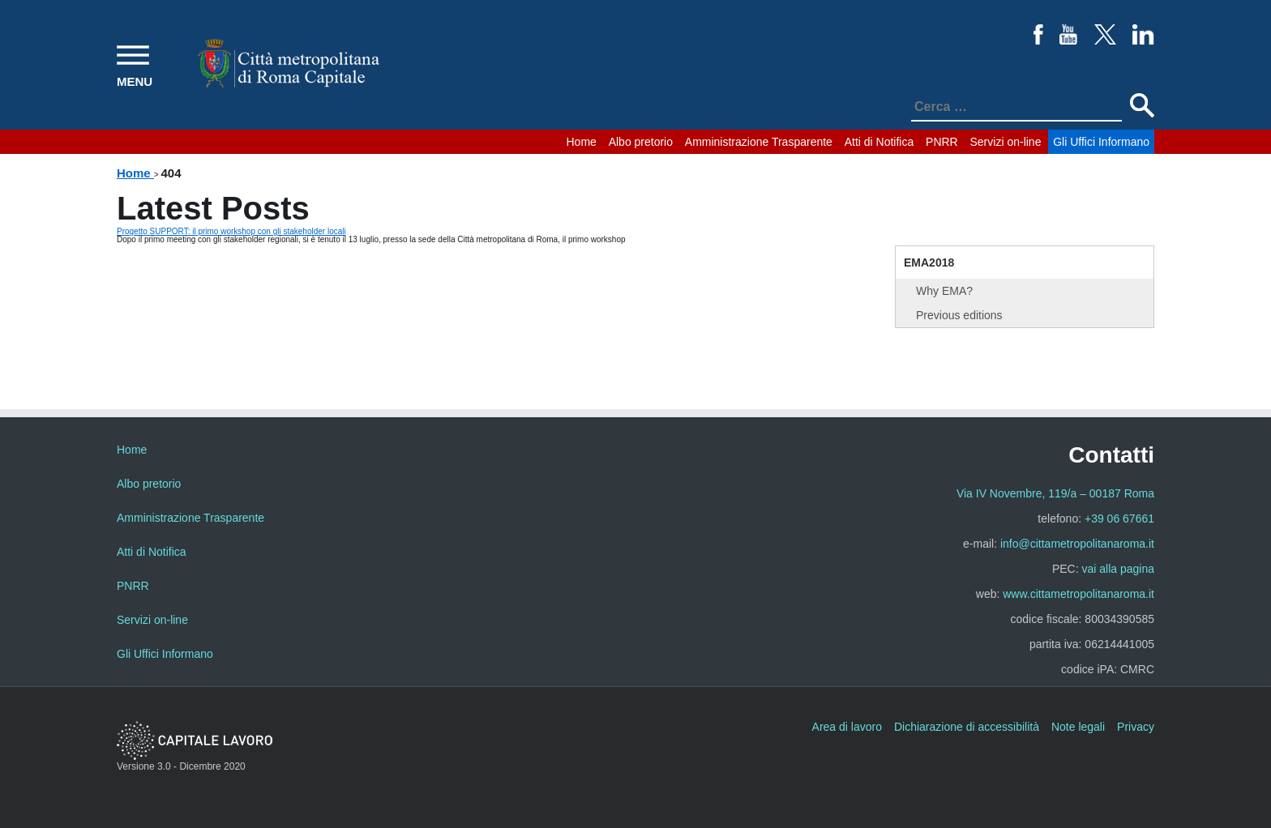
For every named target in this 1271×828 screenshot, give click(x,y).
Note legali (1078, 726)
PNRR (942, 141)
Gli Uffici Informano (1101, 141)
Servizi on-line (1006, 141)
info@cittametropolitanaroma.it (1077, 543)
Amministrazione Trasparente (758, 141)
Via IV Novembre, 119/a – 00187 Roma (1055, 493)
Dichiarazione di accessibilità (966, 726)
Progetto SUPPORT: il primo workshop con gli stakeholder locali (231, 231)
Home (582, 141)
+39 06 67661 (1119, 518)
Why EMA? (944, 290)
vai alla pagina (1117, 568)
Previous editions (959, 315)
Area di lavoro (847, 726)
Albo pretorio (641, 141)
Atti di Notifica (879, 141)
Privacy (1135, 726)
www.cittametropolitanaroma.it (1078, 593)
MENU (134, 81)
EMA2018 (929, 262)
